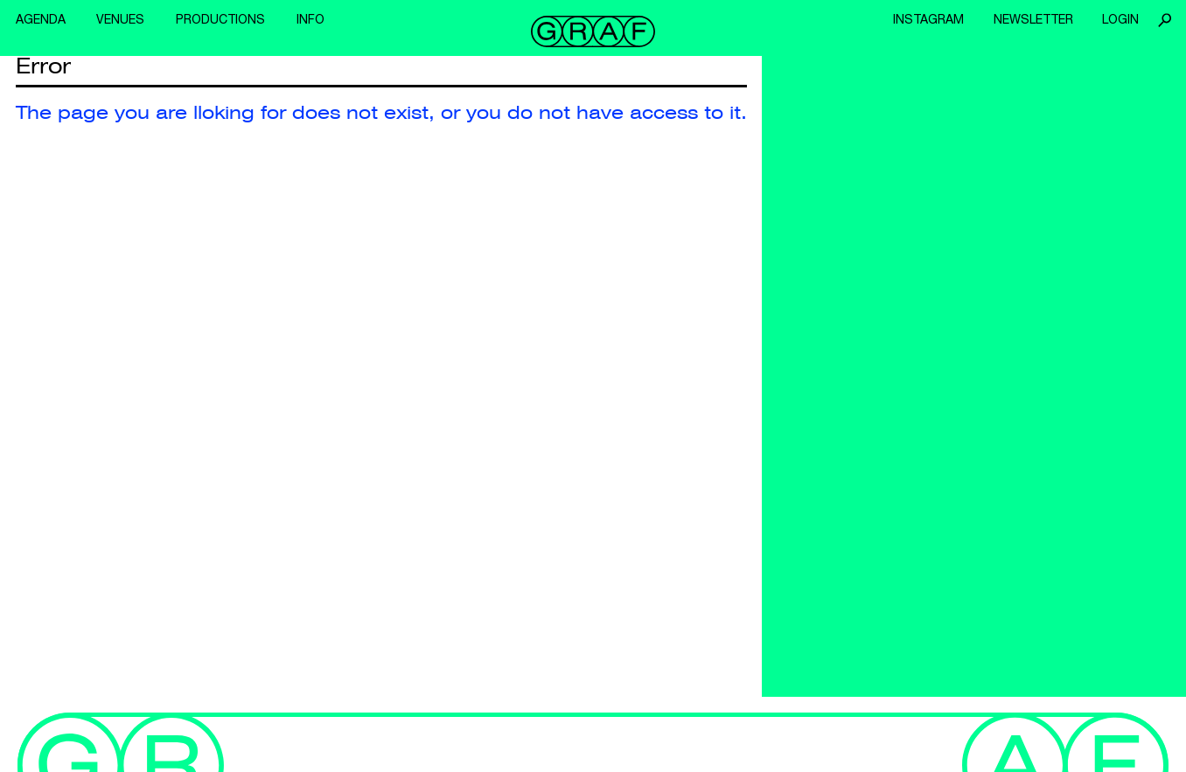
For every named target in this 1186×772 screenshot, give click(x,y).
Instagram (928, 19)
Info (310, 19)
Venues (120, 19)
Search (1164, 20)
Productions (220, 19)
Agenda (41, 19)
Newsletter (1033, 19)
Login (1120, 19)
